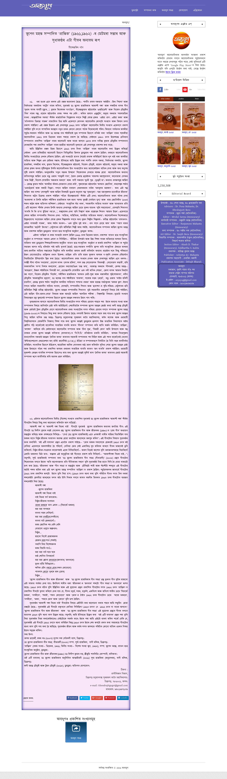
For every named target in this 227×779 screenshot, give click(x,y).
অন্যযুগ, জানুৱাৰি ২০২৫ (155, 168)
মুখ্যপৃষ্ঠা (123, 9)
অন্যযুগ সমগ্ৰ (156, 9)
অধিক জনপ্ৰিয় (154, 101)
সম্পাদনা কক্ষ (138, 9)
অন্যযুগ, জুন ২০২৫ (177, 168)
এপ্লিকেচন (186, 9)
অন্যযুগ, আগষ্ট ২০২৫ (154, 134)
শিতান (185, 101)
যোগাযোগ (171, 9)
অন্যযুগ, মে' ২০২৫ (177, 134)
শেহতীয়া (169, 101)
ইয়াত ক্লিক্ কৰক (161, 74)
